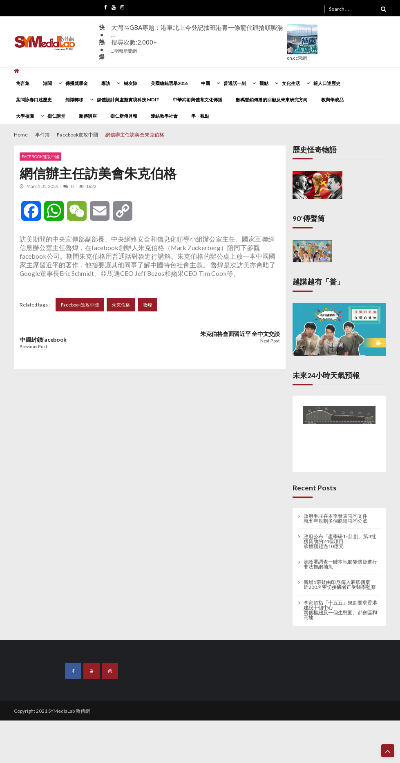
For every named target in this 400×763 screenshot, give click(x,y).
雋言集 (22, 83)
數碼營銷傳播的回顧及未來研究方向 (272, 99)
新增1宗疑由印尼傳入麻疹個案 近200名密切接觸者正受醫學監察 (340, 585)
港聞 (47, 83)
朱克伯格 (121, 304)
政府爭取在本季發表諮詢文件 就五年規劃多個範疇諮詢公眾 (335, 519)
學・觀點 (200, 116)
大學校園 (25, 116)
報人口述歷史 (326, 83)
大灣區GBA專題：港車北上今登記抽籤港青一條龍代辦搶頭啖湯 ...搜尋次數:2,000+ (197, 39)
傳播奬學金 (76, 83)
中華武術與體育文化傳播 (197, 99)
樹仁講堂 (56, 116)
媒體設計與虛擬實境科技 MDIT (128, 99)
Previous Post (33, 347)
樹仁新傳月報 (123, 116)
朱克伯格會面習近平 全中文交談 (240, 334)
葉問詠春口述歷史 (34, 99)
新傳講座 (88, 116)
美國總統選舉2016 (169, 83)
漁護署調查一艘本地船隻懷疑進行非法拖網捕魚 (340, 564)
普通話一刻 (234, 83)
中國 (205, 83)
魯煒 (147, 304)
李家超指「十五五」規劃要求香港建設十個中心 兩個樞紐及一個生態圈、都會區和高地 (340, 610)
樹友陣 (130, 83)
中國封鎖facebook (43, 339)
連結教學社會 (164, 116)
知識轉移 (74, 99)
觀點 (263, 83)
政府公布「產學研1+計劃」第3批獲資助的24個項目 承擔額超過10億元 (340, 541)
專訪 (105, 83)
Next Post (269, 341)
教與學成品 (332, 99)
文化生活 (291, 83)
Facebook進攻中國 (40, 156)
